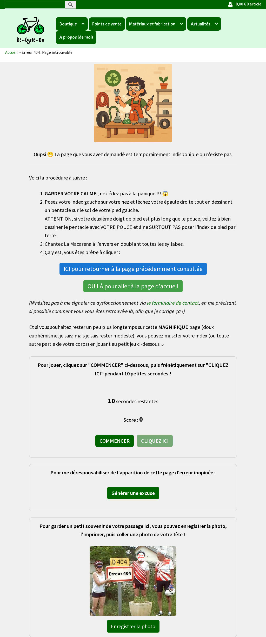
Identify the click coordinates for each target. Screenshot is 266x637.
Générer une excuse (133, 493)
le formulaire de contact (173, 303)
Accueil (11, 52)
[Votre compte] (230, 3)
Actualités (200, 24)
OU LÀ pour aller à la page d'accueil (133, 286)
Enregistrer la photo (133, 626)
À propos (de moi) (76, 37)
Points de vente (107, 24)
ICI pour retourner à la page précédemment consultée (133, 269)
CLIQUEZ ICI (155, 440)
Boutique (68, 24)
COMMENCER (114, 440)
